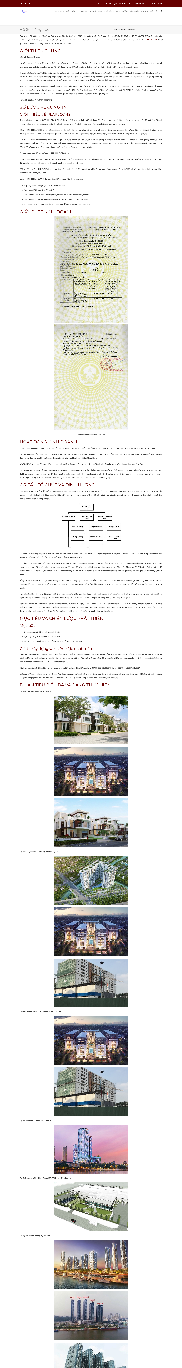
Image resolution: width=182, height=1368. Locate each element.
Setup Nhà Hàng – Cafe (109, 12)
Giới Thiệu (70, 12)
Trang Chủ (58, 12)
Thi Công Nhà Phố (87, 12)
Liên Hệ (153, 12)
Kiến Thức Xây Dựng (138, 12)
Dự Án (125, 12)
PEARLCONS (152, 41)
